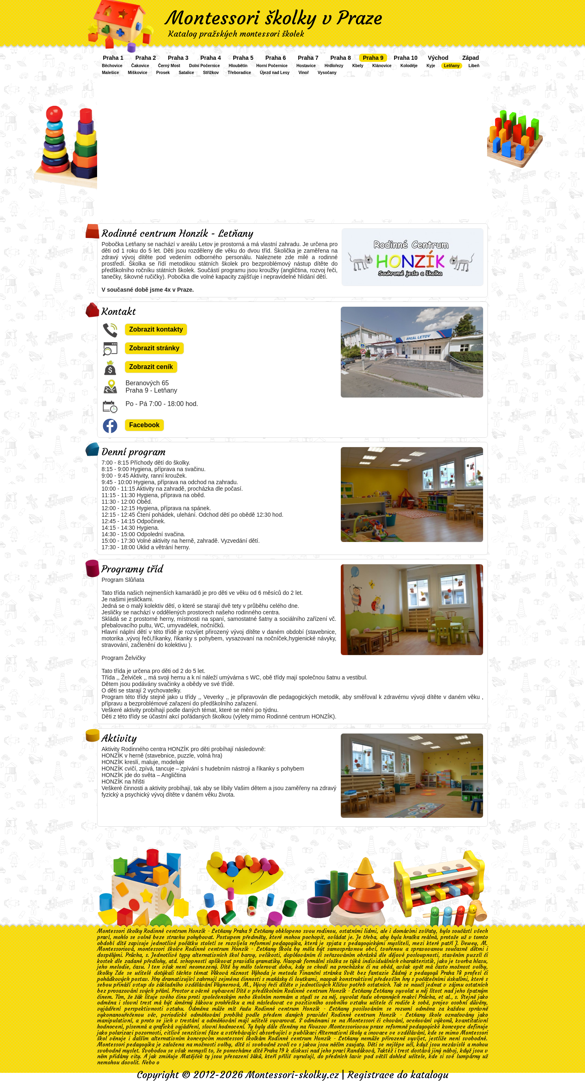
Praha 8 (340, 58)
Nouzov (317, 1026)
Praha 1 (113, 58)
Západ (470, 58)
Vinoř (304, 72)
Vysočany (327, 72)
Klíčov (340, 984)
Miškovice (137, 72)
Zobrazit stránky (154, 348)
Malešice (110, 72)
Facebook (144, 424)
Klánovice (381, 65)
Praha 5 (243, 58)
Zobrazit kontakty (156, 329)
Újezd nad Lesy (275, 72)
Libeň (473, 65)
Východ (438, 58)
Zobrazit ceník (151, 366)
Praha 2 (145, 58)
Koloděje (409, 65)
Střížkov (211, 72)
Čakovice (140, 65)
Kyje (431, 65)
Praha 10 (405, 58)
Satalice (186, 72)
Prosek (163, 72)
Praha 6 (275, 58)
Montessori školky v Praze (274, 18)
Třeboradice (239, 72)
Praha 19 (274, 1050)
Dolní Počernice (204, 65)
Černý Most (169, 65)
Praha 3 (178, 58)
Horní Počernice (272, 65)
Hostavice (306, 65)
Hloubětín (238, 65)
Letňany (451, 65)
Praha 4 (210, 58)
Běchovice (112, 65)
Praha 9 (373, 58)
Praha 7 (308, 58)
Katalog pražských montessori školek (236, 33)
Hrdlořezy (334, 65)
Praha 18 (451, 973)
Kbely (357, 65)
